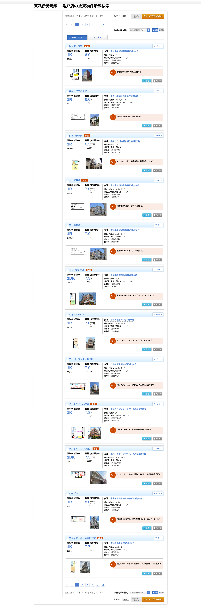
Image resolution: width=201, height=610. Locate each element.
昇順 (155, 30)
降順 (161, 30)
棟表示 (97, 37)
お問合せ (148, 16)
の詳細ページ (147, 81)
